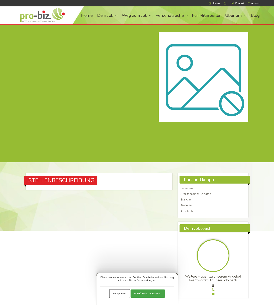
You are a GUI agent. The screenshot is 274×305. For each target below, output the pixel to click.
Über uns (235, 15)
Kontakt (237, 3)
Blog (255, 15)
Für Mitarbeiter (206, 15)
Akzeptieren (119, 293)
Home (214, 3)
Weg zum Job (136, 15)
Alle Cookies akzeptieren (147, 293)
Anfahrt (254, 3)
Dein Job (107, 15)
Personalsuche (172, 15)
